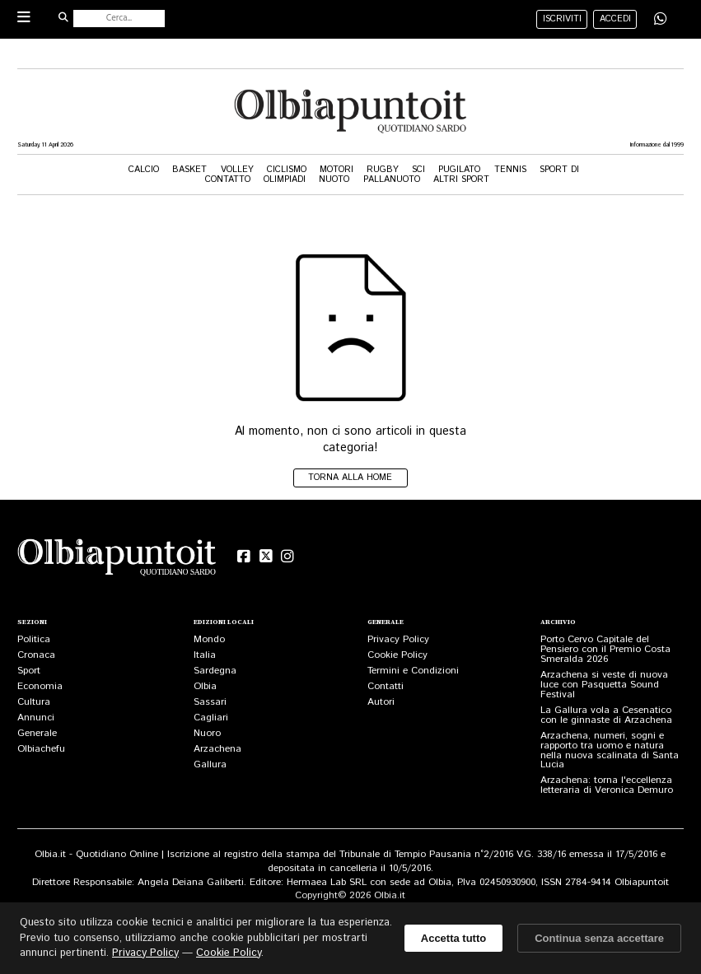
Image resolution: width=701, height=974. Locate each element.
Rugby (383, 169)
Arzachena (217, 749)
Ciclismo (286, 169)
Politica (33, 639)
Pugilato (459, 169)
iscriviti (562, 19)
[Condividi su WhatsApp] (660, 18)
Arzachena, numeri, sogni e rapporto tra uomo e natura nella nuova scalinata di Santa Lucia (609, 750)
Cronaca (36, 655)
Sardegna (215, 671)
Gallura (210, 764)
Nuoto (334, 179)
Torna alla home (350, 477)
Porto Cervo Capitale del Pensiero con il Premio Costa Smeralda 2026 (605, 649)
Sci (418, 169)
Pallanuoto (391, 179)
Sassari (210, 702)
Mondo (209, 639)
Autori (381, 702)
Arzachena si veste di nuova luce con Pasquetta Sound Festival (604, 684)
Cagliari (211, 718)
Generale (37, 733)
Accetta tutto (453, 938)
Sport (28, 671)
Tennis (510, 169)
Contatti (385, 686)
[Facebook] (244, 557)
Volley (237, 169)
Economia (40, 686)
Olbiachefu (41, 749)
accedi (615, 19)
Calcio (144, 169)
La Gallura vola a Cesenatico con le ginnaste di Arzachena (606, 715)
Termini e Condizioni (413, 671)
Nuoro (207, 733)
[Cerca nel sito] (118, 18)
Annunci (35, 718)
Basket (189, 169)
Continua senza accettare (599, 938)
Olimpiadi (285, 179)
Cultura (33, 702)
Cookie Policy (397, 655)
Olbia (205, 686)
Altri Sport (461, 179)
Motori (336, 169)
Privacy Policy (398, 639)
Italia (205, 655)
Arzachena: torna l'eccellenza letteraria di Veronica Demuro (606, 785)
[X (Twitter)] (266, 557)
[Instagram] (288, 557)
